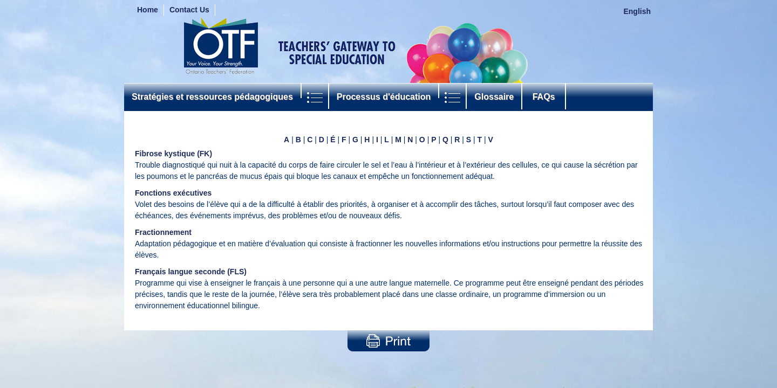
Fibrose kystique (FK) (173, 153)
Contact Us (189, 9)
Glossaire (494, 96)
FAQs (543, 96)
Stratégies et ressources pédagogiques (212, 96)
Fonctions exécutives (173, 193)
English (637, 11)
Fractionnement (163, 232)
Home (147, 9)
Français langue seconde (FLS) (191, 271)
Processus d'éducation (384, 96)
